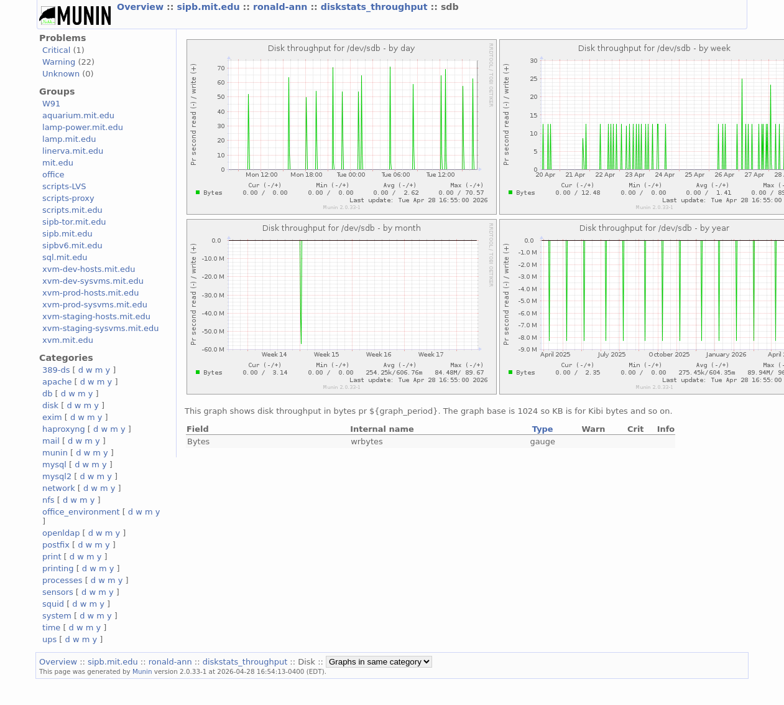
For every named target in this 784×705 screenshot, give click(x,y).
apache (56, 381)
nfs (48, 500)
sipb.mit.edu (209, 7)
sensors (57, 592)
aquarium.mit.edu (78, 115)
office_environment (81, 511)
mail (51, 441)
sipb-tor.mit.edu (74, 221)
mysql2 (56, 476)
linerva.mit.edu (72, 151)
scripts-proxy (68, 198)
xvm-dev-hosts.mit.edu (88, 269)
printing (57, 568)
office (53, 174)
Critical (56, 50)
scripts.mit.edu (72, 210)
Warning (58, 62)
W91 (51, 103)
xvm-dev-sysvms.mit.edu (93, 281)
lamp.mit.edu (69, 139)
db (47, 393)
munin (55, 452)
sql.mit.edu (65, 257)
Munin (142, 671)
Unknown (61, 73)
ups (49, 639)
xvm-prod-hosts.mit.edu (90, 292)
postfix (56, 544)
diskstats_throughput (376, 7)
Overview (142, 7)
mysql (54, 464)
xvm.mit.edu (67, 340)
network (58, 488)
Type (542, 429)
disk (50, 405)
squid (53, 604)
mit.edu (57, 162)
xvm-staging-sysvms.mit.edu (100, 328)
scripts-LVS (64, 186)
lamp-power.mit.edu (82, 127)
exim (52, 417)
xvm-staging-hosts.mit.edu (96, 316)
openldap (61, 533)
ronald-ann (281, 7)
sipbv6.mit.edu (72, 245)
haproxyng (63, 429)
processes (62, 580)
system (56, 615)
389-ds (56, 370)
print (51, 556)
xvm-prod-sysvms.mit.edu (94, 304)
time (51, 627)
